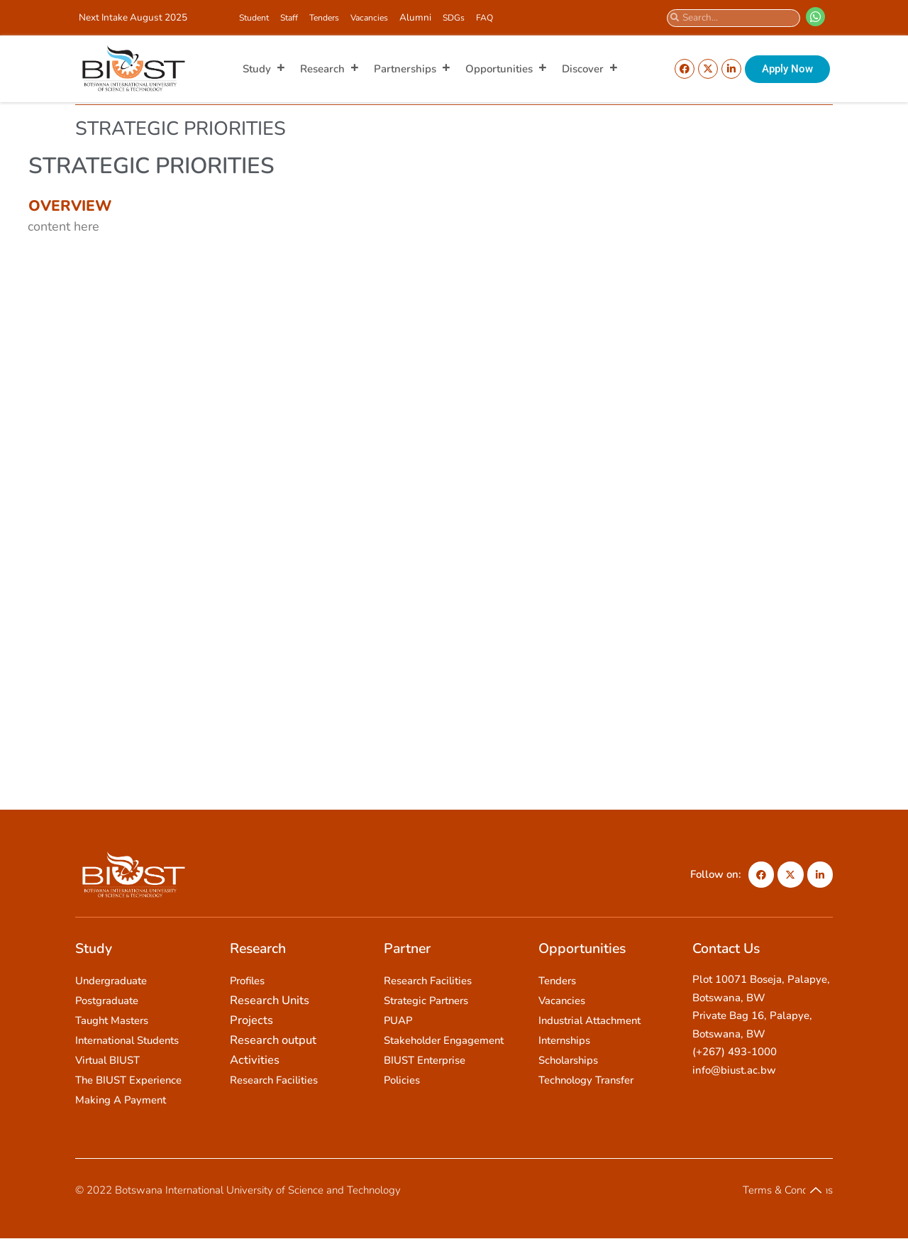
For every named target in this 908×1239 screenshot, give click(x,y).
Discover (590, 69)
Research (330, 69)
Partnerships (412, 69)
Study (264, 69)
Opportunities (506, 69)
